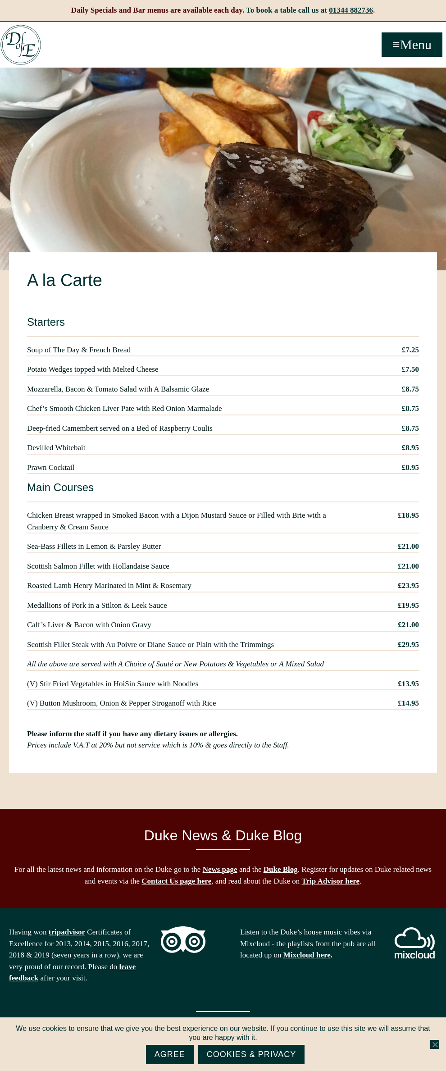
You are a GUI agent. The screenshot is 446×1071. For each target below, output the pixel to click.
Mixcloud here (307, 955)
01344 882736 (351, 10)
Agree (170, 1054)
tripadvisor (67, 932)
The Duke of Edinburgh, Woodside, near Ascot (20, 45)
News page (220, 869)
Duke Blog (281, 869)
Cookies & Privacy (251, 1054)
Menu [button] (416, 44)
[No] (434, 1044)
